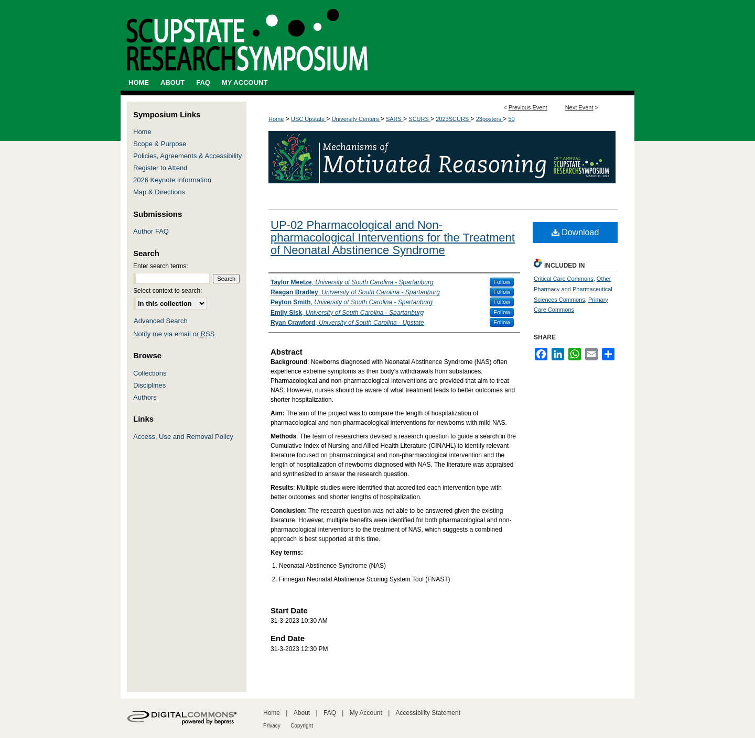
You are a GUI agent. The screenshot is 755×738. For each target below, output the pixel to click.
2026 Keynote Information (172, 180)
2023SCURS (453, 119)
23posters (489, 119)
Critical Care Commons (564, 279)
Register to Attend (160, 168)
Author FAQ (151, 231)
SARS (394, 119)
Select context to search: (167, 290)
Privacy (272, 726)
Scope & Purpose (159, 144)
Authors (145, 397)
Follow (501, 282)
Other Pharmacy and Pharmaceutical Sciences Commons (573, 289)
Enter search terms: (160, 266)
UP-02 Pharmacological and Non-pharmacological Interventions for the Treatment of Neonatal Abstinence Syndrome (393, 237)
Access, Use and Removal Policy (183, 436)
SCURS (419, 119)
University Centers (356, 119)
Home (276, 119)
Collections (150, 373)
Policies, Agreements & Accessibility (187, 156)
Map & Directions (159, 192)
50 (511, 119)
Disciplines (149, 385)
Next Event (579, 107)
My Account (366, 713)
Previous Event (528, 107)
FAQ (329, 713)
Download (575, 232)
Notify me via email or (173, 334)
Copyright (301, 726)
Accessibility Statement (428, 713)
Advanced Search (161, 321)
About (302, 713)
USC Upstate (308, 119)
